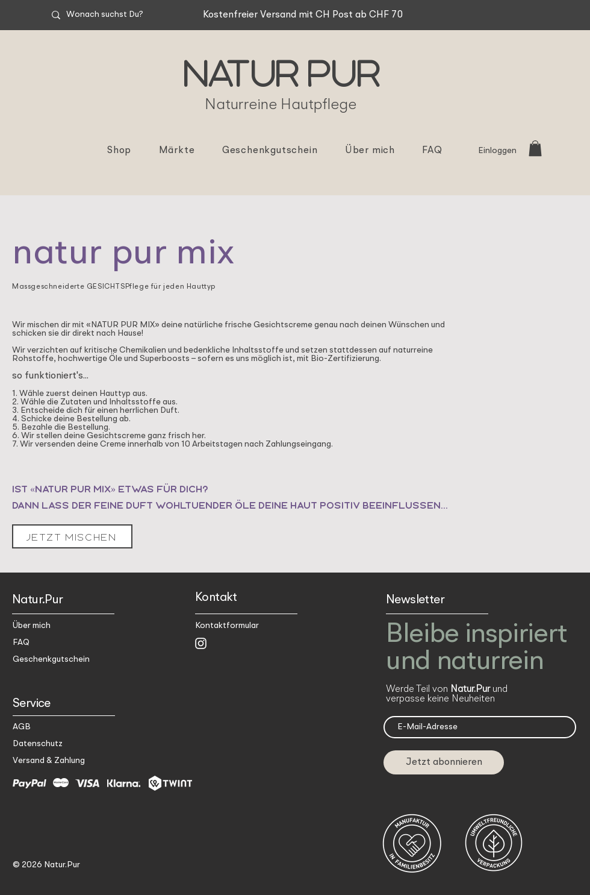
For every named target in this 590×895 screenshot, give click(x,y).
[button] (535, 148)
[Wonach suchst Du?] (127, 15)
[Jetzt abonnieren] (444, 762)
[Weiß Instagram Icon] (200, 643)
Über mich (32, 625)
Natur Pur (280, 71)
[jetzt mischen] (72, 536)
